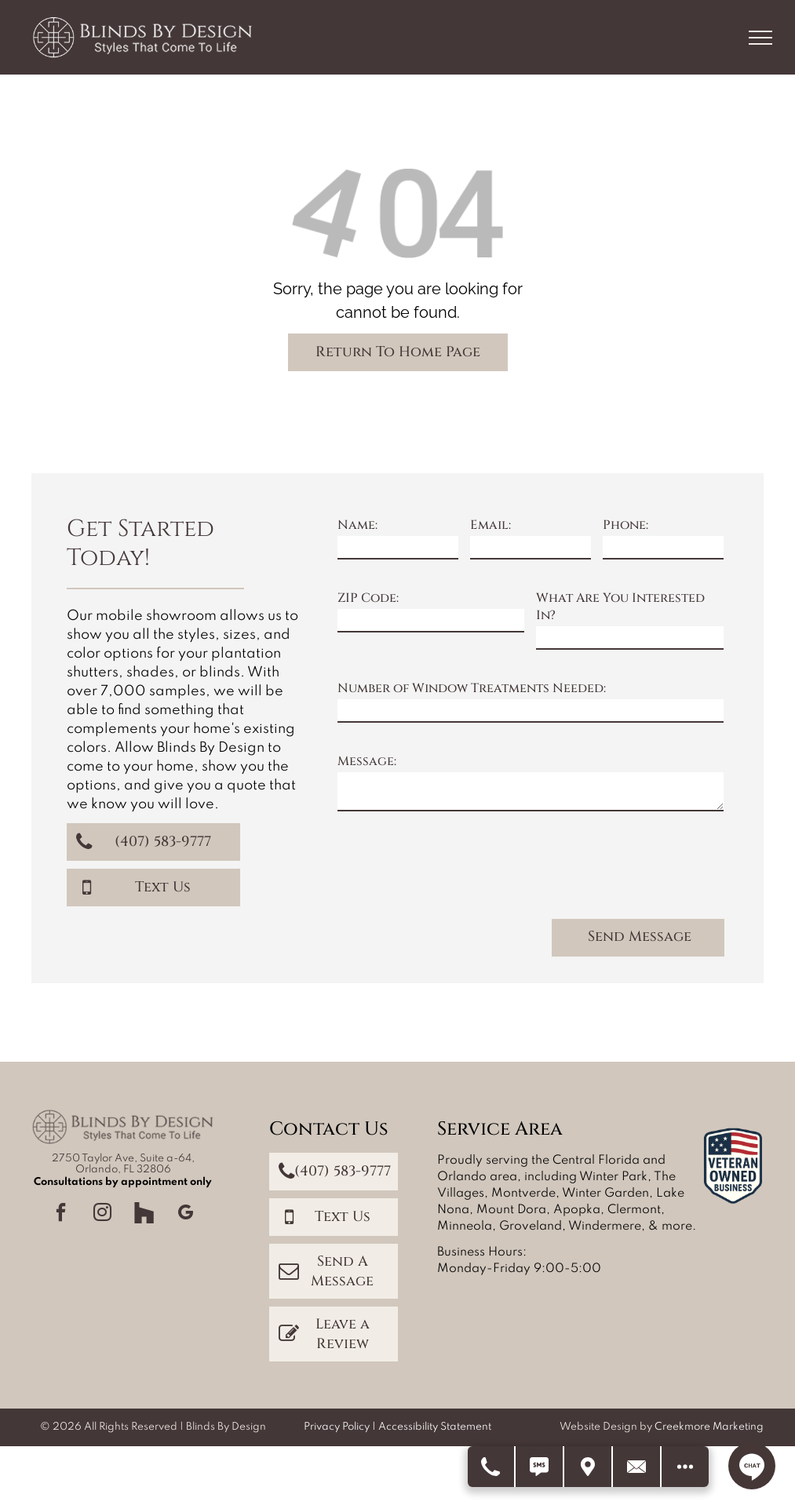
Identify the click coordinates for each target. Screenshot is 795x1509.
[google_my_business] (185, 1214)
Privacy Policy (337, 1427)
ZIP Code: (368, 598)
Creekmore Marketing (709, 1427)
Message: (366, 761)
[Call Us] (491, 1466)
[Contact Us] (637, 1466)
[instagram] (102, 1214)
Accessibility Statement (434, 1427)
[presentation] (456, 871)
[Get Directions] (588, 1466)
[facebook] (60, 1214)
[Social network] (143, 1214)
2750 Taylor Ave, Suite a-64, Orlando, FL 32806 (123, 1164)
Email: (490, 525)
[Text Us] (540, 1466)
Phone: (625, 525)
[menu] (760, 37)
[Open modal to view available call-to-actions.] (685, 1466)
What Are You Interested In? (620, 606)
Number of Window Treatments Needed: (471, 688)
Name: (357, 525)
